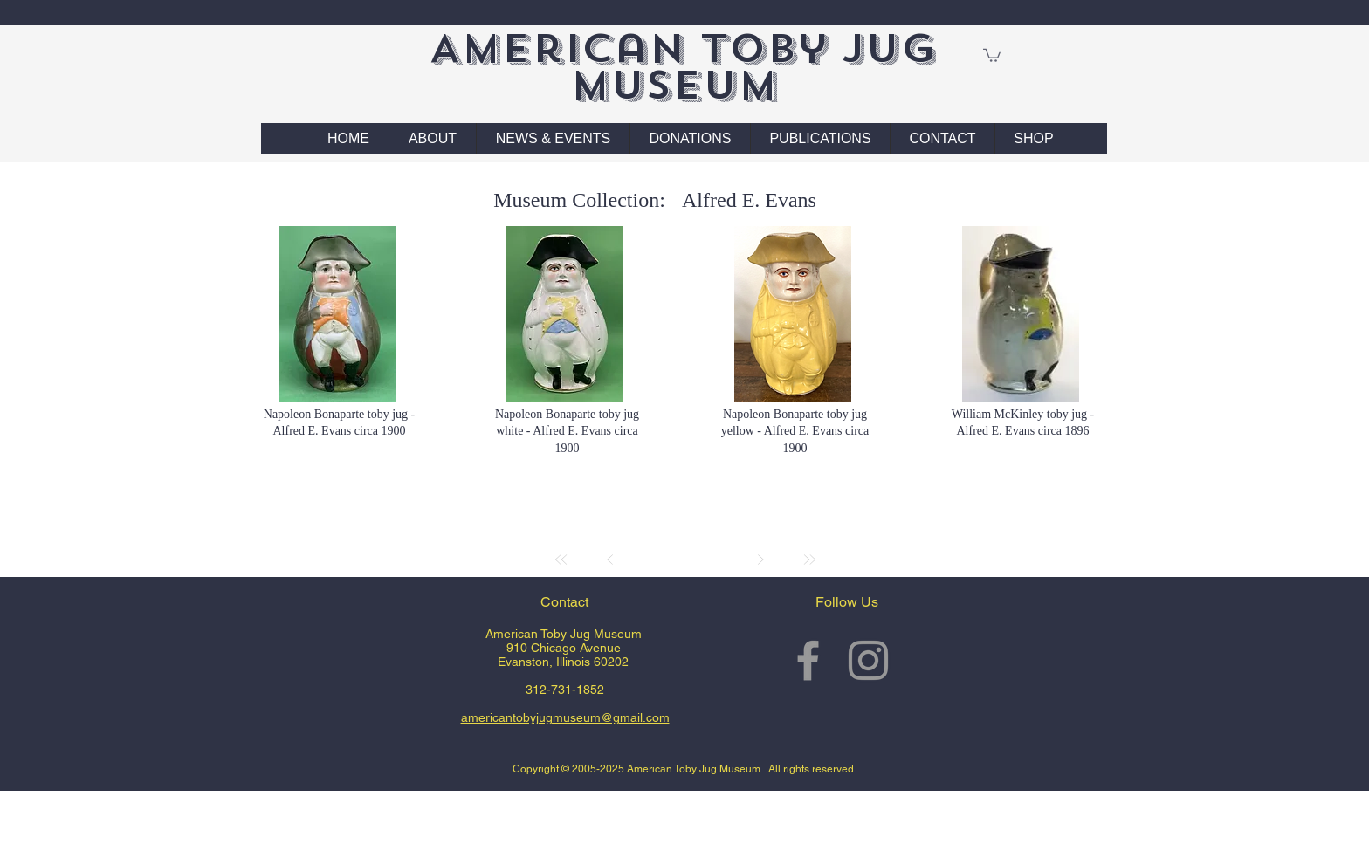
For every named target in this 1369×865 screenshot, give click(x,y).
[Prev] (610, 559)
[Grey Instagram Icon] (868, 660)
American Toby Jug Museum (682, 67)
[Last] (809, 559)
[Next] (760, 559)
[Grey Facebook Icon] (808, 660)
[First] (561, 559)
